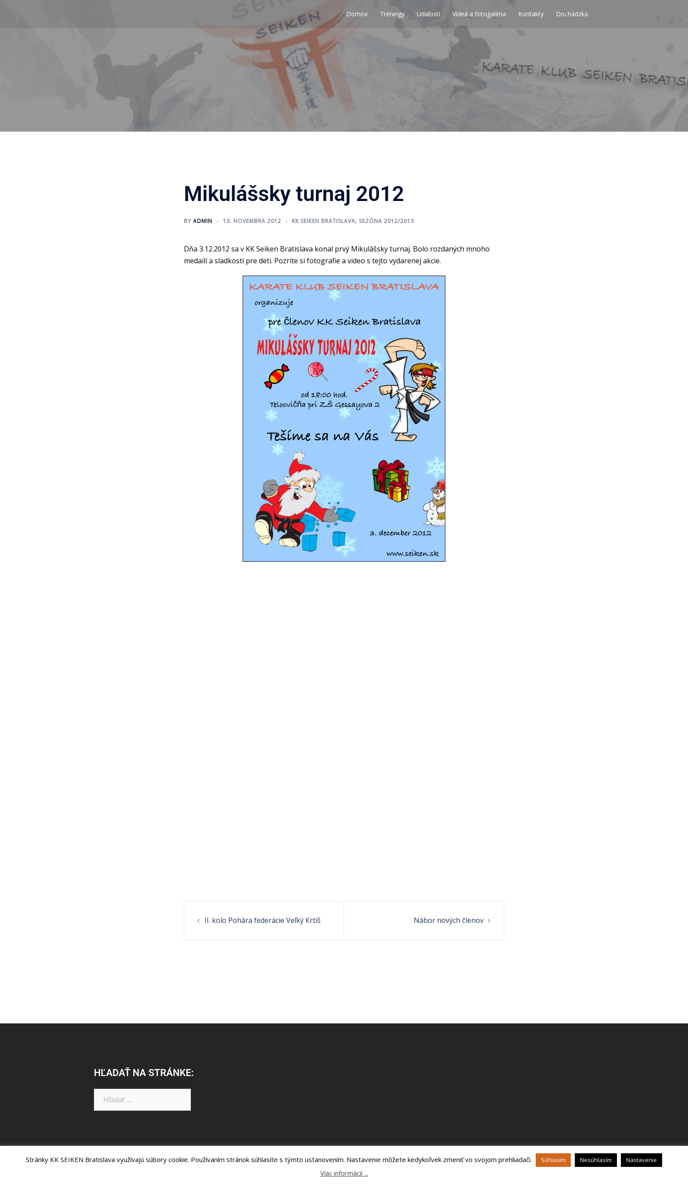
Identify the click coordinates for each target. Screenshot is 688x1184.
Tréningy (392, 14)
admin (202, 221)
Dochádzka (572, 14)
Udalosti (428, 14)
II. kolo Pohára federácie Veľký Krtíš (262, 920)
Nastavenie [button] (641, 1160)
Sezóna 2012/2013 (386, 221)
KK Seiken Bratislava (323, 221)
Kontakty (531, 14)
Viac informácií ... (344, 1173)
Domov (357, 14)
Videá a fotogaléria (479, 14)
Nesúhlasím (596, 1160)
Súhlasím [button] (553, 1160)
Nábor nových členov (449, 920)
